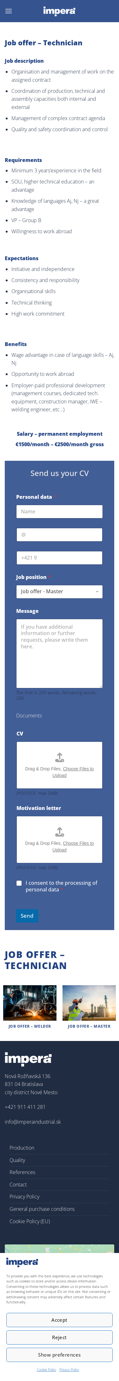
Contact (18, 1184)
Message (27, 611)
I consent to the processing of (61, 886)
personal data (42, 889)
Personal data (36, 497)
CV (20, 734)
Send (27, 915)
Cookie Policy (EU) (30, 1221)
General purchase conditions (42, 1208)
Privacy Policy (69, 1369)
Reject (59, 1337)
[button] (8, 11)
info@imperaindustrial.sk (33, 1121)
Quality (17, 1160)
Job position (33, 577)
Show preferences (59, 1355)
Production (22, 1147)
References (22, 1172)
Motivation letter (39, 808)
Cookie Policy (46, 1369)
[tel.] (59, 558)
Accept (59, 1320)
